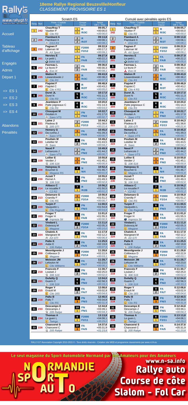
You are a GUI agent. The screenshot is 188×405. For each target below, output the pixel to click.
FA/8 (84, 60)
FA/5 (84, 236)
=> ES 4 (9, 112)
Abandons (10, 125)
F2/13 (84, 125)
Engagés (9, 63)
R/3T (84, 41)
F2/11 (84, 320)
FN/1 (84, 310)
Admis (7, 70)
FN (83, 112)
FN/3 (84, 208)
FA (83, 56)
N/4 (83, 171)
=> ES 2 (9, 98)
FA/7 (84, 264)
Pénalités (9, 132)
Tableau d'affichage (11, 48)
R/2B (84, 190)
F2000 (85, 47)
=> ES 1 (9, 91)
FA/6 (84, 134)
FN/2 (84, 115)
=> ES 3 (9, 105)
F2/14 (84, 199)
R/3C (84, 32)
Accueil (8, 34)
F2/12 (84, 51)
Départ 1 (9, 77)
